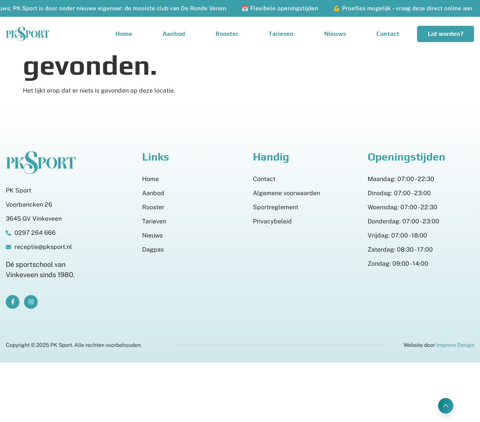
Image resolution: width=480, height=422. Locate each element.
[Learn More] (445, 406)
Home (123, 33)
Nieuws (335, 33)
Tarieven (281, 33)
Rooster (227, 33)
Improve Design (455, 345)
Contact (387, 33)
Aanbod (174, 33)
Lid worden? (445, 33)
